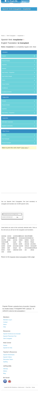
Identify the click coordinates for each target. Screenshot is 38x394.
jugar (14, 261)
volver (9, 271)
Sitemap (5, 388)
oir (8, 263)
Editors (5, 390)
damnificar (27, 255)
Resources (6, 351)
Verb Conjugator (7, 358)
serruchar (27, 267)
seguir (15, 267)
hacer (32, 259)
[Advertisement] (18, 194)
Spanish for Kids (7, 367)
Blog (4, 393)
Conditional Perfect (7, 111)
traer (8, 269)
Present (4, 56)
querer (21, 265)
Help (4, 346)
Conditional (5, 107)
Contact (5, 342)
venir (20, 269)
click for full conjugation (16, 330)
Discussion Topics (8, 379)
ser (20, 267)
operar (15, 263)
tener (3, 269)
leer (20, 261)
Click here (25, 167)
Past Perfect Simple (7, 96)
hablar (27, 259)
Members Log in (7, 339)
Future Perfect (5, 103)
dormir (15, 257)
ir (7, 261)
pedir (20, 263)
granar (15, 259)
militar (3, 263)
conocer (21, 255)
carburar (29, 328)
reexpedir (32, 265)
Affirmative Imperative (7, 141)
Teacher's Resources (10, 372)
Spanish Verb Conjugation (18, 277)
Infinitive (4, 154)
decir (3, 257)
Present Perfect (6, 80)
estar (8, 259)
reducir (27, 265)
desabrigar (9, 257)
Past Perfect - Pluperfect (8, 92)
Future (3, 100)
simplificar (32, 267)
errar (32, 257)
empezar (21, 257)
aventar (3, 255)
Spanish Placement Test (9, 356)
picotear (32, 263)
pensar (27, 263)
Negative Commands (7, 145)
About (4, 344)
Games (5, 365)
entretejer (27, 257)
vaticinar (15, 269)
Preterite (4, 88)
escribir (3, 259)
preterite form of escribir (21, 326)
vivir (2, 271)
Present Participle (6, 162)
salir (8, 267)
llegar (32, 261)
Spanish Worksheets (8, 374)
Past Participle (5, 158)
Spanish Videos (7, 376)
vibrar (32, 269)
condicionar (15, 255)
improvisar (3, 261)
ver (26, 269)
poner (9, 265)
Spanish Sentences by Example (11, 353)
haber (21, 259)
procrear (15, 265)
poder (3, 265)
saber (3, 267)
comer (9, 255)
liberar (27, 261)
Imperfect (4, 84)
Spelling (5, 381)
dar (31, 255)
